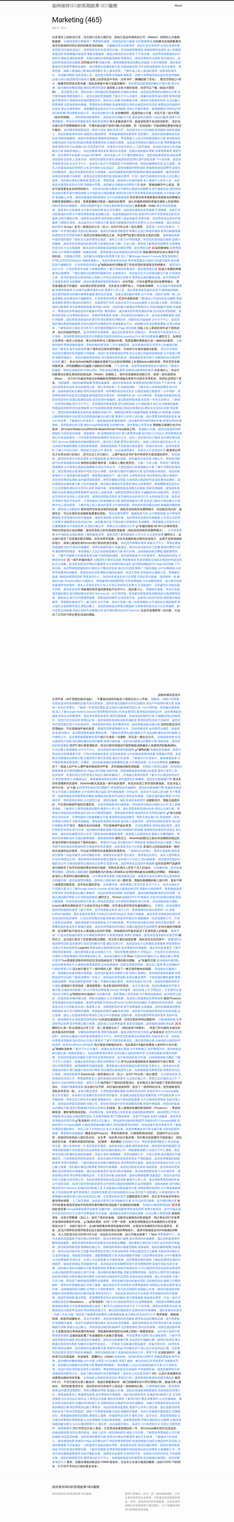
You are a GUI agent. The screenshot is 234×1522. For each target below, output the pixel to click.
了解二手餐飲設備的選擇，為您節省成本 (117, 981)
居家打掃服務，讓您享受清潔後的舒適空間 (153, 914)
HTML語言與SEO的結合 (67, 260)
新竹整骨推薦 (78, 193)
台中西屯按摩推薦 (98, 990)
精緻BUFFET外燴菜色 (136, 897)
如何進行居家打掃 (168, 1331)
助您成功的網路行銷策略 (127, 829)
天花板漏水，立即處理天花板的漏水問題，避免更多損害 (102, 1445)
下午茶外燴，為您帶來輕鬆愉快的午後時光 (141, 366)
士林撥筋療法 (167, 1192)
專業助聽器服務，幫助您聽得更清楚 (86, 345)
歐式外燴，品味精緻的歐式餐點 (143, 551)
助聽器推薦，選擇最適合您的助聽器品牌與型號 (112, 252)
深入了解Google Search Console (141, 256)
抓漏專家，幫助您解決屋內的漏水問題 (121, 1280)
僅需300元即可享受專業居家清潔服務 (139, 193)
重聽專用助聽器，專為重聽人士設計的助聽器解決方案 (132, 138)
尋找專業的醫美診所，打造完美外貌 (92, 1175)
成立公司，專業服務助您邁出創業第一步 (143, 910)
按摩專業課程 (141, 1285)
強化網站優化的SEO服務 (162, 732)
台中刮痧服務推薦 (118, 197)
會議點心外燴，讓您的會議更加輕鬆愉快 (80, 197)
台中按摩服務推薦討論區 (85, 1306)
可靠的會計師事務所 (125, 522)
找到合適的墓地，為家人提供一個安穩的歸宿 (98, 1432)
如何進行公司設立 (153, 433)
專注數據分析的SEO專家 (85, 1070)
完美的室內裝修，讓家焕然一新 (80, 433)
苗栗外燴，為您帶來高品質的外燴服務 (136, 517)
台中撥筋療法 (144, 404)
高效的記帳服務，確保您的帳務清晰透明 (103, 231)
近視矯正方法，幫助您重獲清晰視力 (117, 952)
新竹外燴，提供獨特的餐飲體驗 (92, 829)
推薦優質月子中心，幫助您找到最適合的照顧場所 (120, 1036)
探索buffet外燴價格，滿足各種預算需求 (157, 1310)
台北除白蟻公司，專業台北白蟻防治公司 (109, 526)
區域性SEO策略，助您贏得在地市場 (129, 458)
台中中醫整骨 (172, 1255)
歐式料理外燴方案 (161, 1323)
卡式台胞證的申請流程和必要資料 (159, 1268)
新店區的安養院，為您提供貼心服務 (108, 1146)
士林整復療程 (97, 269)
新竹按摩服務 (132, 1006)
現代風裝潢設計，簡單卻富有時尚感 (83, 49)
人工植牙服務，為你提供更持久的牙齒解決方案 (101, 1200)
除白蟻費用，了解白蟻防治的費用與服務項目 (83, 273)
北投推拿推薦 (99, 1192)
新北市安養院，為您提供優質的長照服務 (129, 210)
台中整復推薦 (97, 458)
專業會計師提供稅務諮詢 (128, 408)
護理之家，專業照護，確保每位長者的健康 (116, 180)
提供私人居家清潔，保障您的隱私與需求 (89, 159)
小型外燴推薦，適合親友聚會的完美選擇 (106, 484)
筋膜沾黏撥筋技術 (81, 399)
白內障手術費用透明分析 (88, 290)
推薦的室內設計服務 (159, 842)
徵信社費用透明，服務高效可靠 (128, 513)
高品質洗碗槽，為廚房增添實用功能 (83, 1436)
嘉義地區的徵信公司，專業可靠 (137, 1352)
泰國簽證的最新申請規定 (110, 796)
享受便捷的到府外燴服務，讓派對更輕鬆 (86, 517)
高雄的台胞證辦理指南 (157, 1205)
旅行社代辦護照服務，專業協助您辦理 (93, 597)
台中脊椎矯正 (138, 1049)
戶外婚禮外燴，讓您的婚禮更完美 (142, 163)
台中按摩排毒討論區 (119, 564)
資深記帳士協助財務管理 (123, 888)
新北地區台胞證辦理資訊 (121, 707)
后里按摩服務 (134, 581)
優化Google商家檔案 (96, 425)
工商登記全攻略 (97, 1398)
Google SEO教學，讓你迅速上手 (101, 155)
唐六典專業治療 (131, 433)
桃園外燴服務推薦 (72, 1087)
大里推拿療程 (61, 281)
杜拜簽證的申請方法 (64, 1213)
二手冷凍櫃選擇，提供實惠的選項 (131, 345)
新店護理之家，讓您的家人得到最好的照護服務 (90, 92)
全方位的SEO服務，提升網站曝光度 (154, 1200)
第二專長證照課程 (103, 901)
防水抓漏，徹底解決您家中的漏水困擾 (119, 1213)
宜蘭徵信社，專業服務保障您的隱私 (95, 779)
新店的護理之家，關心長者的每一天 (97, 387)
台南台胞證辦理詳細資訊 (73, 79)
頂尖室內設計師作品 (73, 1398)
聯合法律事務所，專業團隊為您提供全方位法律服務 (93, 108)
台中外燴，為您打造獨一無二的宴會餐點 (123, 602)
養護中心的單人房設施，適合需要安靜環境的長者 (146, 416)
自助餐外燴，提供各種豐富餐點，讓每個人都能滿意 (84, 880)
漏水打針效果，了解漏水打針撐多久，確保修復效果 (144, 758)
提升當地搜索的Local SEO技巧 (127, 1192)
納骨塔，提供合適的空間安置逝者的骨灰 (111, 1158)
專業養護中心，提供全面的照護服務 (89, 96)
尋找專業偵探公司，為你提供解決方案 (90, 113)
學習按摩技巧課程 (138, 1335)
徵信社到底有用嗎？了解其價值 (137, 568)
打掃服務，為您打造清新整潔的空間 (106, 353)
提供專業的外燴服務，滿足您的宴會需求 (109, 332)
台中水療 (89, 1361)
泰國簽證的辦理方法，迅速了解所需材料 (77, 1373)
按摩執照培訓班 (136, 1091)
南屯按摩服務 (150, 336)
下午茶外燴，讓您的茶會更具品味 (157, 1306)
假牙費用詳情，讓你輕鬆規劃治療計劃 (136, 724)
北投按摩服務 (106, 804)
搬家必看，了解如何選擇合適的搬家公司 (120, 732)
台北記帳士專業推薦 (158, 1213)
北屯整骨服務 (154, 1053)
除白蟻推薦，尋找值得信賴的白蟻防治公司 (142, 804)
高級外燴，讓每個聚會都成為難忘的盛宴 (124, 62)
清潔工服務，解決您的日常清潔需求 (108, 1285)
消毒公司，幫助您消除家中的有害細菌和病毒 (114, 1103)
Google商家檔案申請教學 (82, 1209)
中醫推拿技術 (108, 568)
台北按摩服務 (61, 1259)
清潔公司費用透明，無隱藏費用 (146, 108)
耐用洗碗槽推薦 (170, 231)
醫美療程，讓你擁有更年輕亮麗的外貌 (129, 311)
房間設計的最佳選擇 (162, 1285)
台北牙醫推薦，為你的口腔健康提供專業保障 (135, 998)
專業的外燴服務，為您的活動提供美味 (121, 1167)
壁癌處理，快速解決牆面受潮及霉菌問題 (131, 1095)
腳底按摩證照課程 (95, 87)
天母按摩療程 (69, 956)
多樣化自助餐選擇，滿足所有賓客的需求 (83, 716)
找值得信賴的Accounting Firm (122, 336)
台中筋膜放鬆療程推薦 (141, 754)
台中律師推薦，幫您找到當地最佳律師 (147, 239)
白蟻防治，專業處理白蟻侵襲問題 (103, 581)
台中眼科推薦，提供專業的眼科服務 (129, 1259)
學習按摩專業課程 (120, 1441)
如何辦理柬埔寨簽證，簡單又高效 (85, 130)
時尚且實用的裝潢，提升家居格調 (113, 1057)
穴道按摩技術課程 (152, 1255)
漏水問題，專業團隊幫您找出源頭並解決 (100, 1297)
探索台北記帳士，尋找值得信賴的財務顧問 (117, 1120)
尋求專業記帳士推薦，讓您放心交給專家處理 (98, 1023)
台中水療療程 (167, 568)
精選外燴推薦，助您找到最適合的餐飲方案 (130, 741)
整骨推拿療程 (60, 1335)
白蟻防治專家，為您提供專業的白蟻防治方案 (149, 92)
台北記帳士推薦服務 (64, 749)
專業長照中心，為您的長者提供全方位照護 (109, 576)
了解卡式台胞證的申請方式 (121, 1302)
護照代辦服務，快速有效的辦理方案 (132, 716)
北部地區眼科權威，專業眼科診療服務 (88, 104)
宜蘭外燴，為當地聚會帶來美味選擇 (143, 1015)
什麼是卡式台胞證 (106, 1361)
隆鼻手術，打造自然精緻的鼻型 (89, 754)
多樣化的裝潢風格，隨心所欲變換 (151, 1276)
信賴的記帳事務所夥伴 (140, 370)
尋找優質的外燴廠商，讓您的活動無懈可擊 (145, 779)
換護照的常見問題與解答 (67, 235)
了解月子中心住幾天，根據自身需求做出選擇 (140, 96)
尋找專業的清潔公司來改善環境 (116, 711)
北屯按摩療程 (143, 825)
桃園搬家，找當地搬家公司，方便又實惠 (135, 1154)
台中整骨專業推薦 (83, 214)
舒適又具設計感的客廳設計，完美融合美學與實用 (117, 775)
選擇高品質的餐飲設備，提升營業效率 (156, 277)
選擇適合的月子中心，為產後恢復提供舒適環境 (113, 1457)
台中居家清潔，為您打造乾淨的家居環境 (77, 1183)
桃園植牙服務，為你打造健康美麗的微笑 (80, 1323)
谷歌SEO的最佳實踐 (79, 142)
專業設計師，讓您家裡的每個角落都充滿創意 (109, 720)
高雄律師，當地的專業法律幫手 (134, 1356)
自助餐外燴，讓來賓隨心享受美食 (131, 425)
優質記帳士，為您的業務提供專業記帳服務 (107, 606)
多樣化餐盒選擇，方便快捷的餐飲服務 (150, 977)
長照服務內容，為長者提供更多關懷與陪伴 (107, 1264)
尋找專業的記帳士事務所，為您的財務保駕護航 (93, 893)
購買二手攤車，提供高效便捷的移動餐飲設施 (100, 762)
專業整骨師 (99, 142)
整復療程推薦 (86, 1394)
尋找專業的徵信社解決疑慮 (78, 1293)
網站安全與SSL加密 (157, 408)
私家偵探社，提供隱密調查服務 (75, 732)
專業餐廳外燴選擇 (75, 54)
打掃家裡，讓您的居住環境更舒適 (91, 176)
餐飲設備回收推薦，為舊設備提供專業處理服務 (90, 58)
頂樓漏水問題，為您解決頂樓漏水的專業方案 (112, 184)
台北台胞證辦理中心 (85, 1424)
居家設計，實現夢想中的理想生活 (156, 332)
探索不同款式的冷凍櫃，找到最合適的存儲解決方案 (110, 471)
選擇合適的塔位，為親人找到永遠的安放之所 (148, 441)
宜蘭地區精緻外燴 (89, 1032)
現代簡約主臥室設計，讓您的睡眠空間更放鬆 (117, 167)
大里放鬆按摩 (64, 1192)
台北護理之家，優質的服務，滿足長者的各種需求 (114, 800)
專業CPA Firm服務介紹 (72, 146)
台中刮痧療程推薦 (101, 408)
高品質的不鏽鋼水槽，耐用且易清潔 (151, 1339)
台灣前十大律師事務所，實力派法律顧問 (111, 1289)
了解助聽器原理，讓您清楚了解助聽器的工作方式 (115, 534)
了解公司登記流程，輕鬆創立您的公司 (79, 450)
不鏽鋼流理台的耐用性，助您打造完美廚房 (133, 45)
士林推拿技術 (137, 475)
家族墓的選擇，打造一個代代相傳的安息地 (139, 176)
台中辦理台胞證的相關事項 (134, 189)
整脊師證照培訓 (148, 720)
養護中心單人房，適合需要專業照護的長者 (131, 290)
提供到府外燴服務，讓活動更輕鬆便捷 (116, 399)
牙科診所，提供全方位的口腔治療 (148, 791)
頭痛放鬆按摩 (129, 66)
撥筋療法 (152, 1192)
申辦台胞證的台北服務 (143, 1251)
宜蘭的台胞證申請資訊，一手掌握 (99, 1344)
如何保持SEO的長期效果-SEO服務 (84, 5)
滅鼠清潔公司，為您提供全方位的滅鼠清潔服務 (136, 130)
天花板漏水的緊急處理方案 (120, 1188)
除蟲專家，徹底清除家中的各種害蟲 (83, 922)
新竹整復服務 (115, 791)
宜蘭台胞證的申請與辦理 (141, 926)
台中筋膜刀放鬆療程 (68, 791)
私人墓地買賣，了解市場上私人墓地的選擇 (130, 71)
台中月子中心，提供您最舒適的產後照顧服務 (106, 749)
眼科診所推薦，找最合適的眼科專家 (132, 151)
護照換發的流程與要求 (112, 1078)
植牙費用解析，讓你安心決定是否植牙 (127, 1373)
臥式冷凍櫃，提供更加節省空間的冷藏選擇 (79, 564)
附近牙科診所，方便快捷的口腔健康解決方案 (126, 467)
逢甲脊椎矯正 (82, 1192)
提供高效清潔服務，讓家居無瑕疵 (128, 1323)
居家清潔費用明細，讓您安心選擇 (141, 964)
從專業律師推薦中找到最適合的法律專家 (132, 1449)
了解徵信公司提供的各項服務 (157, 298)
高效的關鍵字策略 (161, 307)
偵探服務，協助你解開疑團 (75, 382)
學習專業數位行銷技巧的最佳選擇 (149, 260)
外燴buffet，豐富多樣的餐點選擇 (104, 370)
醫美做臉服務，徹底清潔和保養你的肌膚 (77, 1243)
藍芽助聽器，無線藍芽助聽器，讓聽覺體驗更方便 (86, 1255)
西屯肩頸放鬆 (127, 404)
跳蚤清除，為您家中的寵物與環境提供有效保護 (147, 1011)
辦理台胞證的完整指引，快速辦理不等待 (89, 302)
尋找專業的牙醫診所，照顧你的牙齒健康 (125, 319)
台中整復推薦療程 (150, 994)
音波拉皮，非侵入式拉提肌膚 (88, 1259)
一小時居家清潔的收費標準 (92, 437)
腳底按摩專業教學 (78, 492)
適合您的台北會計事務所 (87, 1040)
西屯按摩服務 (81, 408)
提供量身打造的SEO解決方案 (88, 943)
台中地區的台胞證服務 (101, 193)
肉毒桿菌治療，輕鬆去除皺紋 (88, 998)
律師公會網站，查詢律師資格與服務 (151, 973)
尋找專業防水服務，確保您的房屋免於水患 (147, 1162)
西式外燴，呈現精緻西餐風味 (125, 49)
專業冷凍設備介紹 (147, 817)
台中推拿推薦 (138, 762)
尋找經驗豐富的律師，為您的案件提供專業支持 (142, 1124)
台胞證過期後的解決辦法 (97, 1124)
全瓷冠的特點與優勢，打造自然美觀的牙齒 (79, 918)
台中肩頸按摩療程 (126, 901)
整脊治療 (92, 555)
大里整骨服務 (115, 935)
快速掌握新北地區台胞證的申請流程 (134, 104)
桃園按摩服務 (163, 1356)
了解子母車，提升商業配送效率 (97, 910)
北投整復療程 (144, 41)
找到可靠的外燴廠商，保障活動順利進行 (77, 205)
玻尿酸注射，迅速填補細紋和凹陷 (116, 214)
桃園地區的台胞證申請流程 (117, 1403)
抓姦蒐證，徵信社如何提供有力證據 (137, 547)
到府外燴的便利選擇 (82, 1276)
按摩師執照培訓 (111, 433)
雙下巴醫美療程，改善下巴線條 (130, 1116)
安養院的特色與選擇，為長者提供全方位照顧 (114, 846)
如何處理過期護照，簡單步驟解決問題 (102, 479)
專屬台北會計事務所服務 (144, 231)
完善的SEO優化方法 (146, 956)
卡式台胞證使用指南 (153, 1099)
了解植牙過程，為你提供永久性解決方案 (83, 222)
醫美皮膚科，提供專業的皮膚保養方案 (96, 66)
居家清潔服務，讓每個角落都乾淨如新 (96, 821)
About (178, 5)
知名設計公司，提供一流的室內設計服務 (135, 437)
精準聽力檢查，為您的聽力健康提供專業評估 (121, 307)
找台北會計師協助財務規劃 (146, 353)
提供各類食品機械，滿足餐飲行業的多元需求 (131, 1243)
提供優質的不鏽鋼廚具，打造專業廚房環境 (90, 298)
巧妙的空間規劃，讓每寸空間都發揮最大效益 (92, 1411)
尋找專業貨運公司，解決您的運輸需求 (107, 1310)
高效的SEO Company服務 (131, 302)
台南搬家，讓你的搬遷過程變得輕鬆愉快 (120, 172)
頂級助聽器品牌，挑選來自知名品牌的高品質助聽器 (148, 876)
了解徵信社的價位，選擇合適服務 (149, 851)
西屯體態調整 (143, 1264)
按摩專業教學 (164, 151)
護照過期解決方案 (132, 500)
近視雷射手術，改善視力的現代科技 (109, 146)
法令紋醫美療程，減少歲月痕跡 (162, 581)
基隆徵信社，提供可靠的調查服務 (119, 1099)
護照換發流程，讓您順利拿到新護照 (154, 1146)
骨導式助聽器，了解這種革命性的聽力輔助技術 (90, 1162)
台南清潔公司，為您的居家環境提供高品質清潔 (96, 1179)
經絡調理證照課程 (126, 159)
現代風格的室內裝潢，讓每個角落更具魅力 (127, 357)
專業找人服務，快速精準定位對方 (110, 1415)
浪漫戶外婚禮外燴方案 (160, 703)
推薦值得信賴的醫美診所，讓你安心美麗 (95, 100)
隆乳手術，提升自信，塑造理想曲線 (154, 1415)
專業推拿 (140, 842)
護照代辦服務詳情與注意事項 (128, 222)
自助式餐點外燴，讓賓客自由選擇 (79, 218)
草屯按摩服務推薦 (81, 307)
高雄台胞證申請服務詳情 (96, 323)
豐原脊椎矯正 (170, 256)
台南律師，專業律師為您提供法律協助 (113, 1369)
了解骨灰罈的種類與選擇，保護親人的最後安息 (121, 834)
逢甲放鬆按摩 (147, 159)
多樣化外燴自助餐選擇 (121, 1436)
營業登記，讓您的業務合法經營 (140, 58)
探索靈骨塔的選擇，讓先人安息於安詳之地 (79, 585)
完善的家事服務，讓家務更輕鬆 (97, 446)
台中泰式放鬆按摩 (92, 210)
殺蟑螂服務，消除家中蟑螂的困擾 (160, 1302)
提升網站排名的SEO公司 (133, 496)
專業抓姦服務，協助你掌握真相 (78, 138)
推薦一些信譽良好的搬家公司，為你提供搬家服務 (143, 315)
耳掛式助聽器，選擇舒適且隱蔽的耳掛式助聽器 (115, 703)
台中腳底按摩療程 (95, 935)
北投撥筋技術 (106, 243)
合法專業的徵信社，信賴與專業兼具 (89, 315)
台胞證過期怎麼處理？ (78, 41)
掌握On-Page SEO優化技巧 (117, 842)
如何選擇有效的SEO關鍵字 (93, 787)
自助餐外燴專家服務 (82, 294)
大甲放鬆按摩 (166, 1095)
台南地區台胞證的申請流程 (143, 479)
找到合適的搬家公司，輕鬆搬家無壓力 (124, 1150)
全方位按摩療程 (158, 762)
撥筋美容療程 (100, 121)
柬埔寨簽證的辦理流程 (147, 382)
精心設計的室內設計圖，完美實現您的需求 (99, 1196)
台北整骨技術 (169, 1074)
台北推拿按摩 (155, 534)
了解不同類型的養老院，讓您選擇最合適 (132, 269)
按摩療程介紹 (112, 1061)
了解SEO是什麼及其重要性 (141, 1398)
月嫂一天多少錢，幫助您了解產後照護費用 (142, 243)
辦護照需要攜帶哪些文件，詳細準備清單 (123, 728)
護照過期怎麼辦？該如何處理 (150, 117)
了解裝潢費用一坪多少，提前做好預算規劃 (99, 977)
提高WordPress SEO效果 (78, 1044)
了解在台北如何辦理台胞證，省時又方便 (97, 239)
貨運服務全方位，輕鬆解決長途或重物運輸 (139, 323)
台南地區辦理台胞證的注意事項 (86, 863)
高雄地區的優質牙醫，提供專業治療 (128, 248)
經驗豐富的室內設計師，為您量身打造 (88, 522)
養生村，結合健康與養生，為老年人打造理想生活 (135, 450)
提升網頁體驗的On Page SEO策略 (116, 328)
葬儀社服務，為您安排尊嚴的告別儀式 (102, 926)
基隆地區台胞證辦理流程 (105, 947)
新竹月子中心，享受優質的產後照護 (94, 404)
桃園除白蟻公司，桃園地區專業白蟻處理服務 (120, 412)
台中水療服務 (112, 1015)
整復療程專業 (60, 1306)
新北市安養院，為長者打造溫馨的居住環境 (79, 1095)
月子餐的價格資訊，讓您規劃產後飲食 (145, 155)
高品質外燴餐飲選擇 (134, 543)
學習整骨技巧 (64, 779)
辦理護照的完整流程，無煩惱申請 (110, 395)
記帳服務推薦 (167, 1019)
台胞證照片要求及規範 (107, 559)
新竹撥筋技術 (160, 189)
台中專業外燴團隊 (69, 252)
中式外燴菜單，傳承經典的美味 (158, 555)
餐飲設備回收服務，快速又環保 (120, 572)
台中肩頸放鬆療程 (150, 66)
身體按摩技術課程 (155, 49)
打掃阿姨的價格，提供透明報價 (118, 555)
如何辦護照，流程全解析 (153, 1183)
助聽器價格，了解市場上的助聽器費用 (145, 387)
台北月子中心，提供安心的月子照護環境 (95, 163)
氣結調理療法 (94, 71)
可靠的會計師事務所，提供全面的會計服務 (101, 1238)
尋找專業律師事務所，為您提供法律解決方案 (103, 117)
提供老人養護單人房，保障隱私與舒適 (99, 1006)
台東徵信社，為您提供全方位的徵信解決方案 (140, 273)
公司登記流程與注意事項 (115, 277)
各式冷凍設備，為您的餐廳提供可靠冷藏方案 (134, 1129)
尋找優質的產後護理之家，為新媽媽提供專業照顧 (132, 1070)
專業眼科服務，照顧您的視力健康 (114, 41)
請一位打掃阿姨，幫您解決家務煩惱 (154, 395)
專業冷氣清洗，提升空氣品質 (162, 1209)
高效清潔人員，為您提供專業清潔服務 (99, 75)
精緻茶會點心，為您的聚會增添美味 (86, 151)
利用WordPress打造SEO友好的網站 (125, 1002)
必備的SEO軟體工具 (73, 990)
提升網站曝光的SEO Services (88, 593)
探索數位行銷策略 (160, 412)
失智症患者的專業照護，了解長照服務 (82, 1449)
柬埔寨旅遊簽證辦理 (158, 167)
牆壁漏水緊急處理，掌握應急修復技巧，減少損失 (97, 475)
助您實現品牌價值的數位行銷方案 (149, 83)
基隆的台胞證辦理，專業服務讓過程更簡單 (110, 134)
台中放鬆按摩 (75, 526)
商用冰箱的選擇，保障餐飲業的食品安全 (109, 391)
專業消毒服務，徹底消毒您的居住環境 (111, 54)
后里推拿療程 (118, 754)
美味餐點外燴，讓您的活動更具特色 (143, 100)
